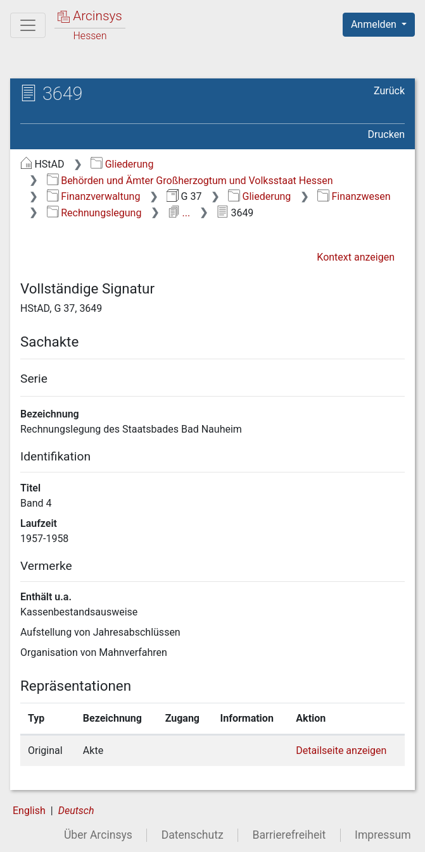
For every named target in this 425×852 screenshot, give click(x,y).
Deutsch (76, 811)
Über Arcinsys (98, 835)
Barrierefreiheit (289, 835)
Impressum (383, 835)
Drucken (386, 134)
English (29, 811)
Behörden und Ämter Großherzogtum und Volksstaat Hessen (190, 181)
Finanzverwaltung (94, 196)
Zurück (389, 91)
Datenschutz (193, 835)
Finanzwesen (354, 196)
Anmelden (375, 24)
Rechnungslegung (94, 213)
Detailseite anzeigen (341, 750)
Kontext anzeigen (356, 257)
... (179, 213)
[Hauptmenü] (28, 25)
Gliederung (122, 164)
